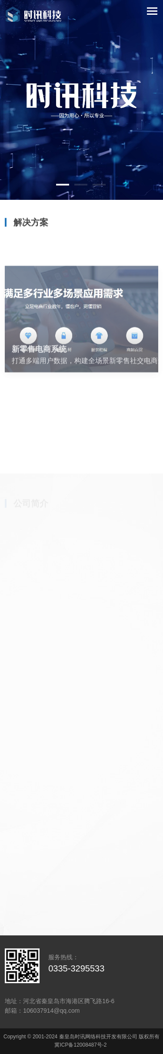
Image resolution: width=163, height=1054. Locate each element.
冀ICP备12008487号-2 (80, 1045)
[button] (62, 185)
